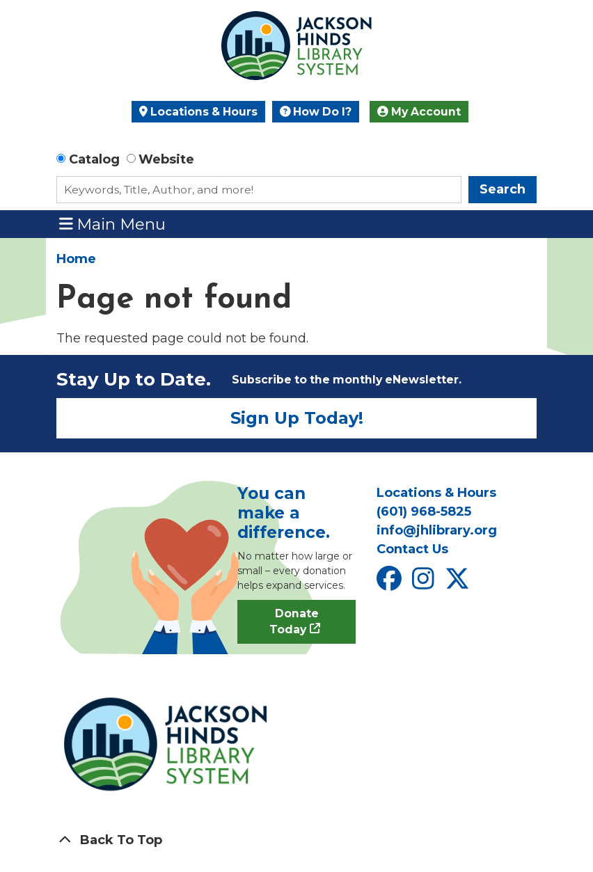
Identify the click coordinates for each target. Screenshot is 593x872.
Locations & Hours (198, 111)
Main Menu (112, 224)
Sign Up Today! (296, 418)
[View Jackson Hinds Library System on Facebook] (391, 583)
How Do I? (316, 111)
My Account (419, 111)
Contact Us (412, 549)
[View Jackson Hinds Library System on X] (459, 583)
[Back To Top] (296, 840)
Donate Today (294, 622)
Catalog (94, 159)
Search (502, 189)
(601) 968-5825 (424, 511)
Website (166, 159)
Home (76, 259)
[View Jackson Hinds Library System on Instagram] (425, 583)
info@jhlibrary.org (437, 530)
